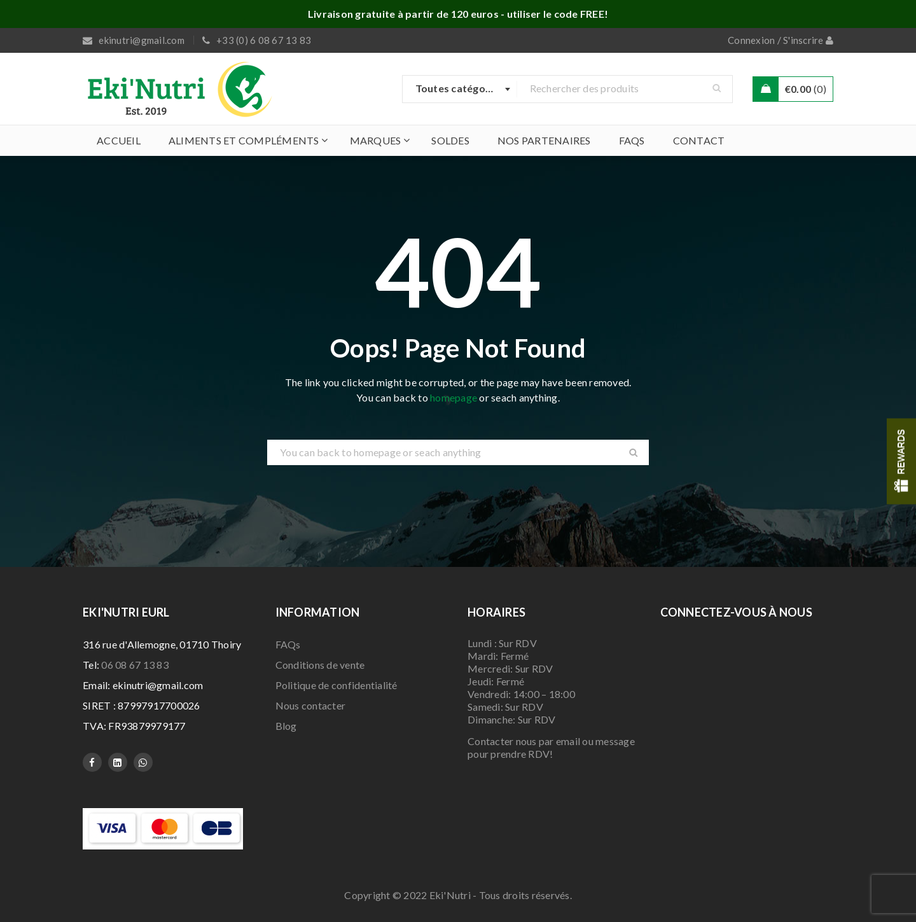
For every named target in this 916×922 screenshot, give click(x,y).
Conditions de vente (320, 665)
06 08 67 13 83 (135, 665)
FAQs (288, 644)
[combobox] (460, 89)
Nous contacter (310, 705)
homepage (453, 397)
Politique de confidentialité (336, 685)
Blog (286, 726)
